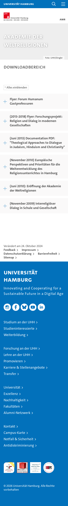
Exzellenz (11, 393)
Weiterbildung (14, 335)
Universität (12, 387)
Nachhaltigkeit (15, 400)
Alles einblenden (17, 87)
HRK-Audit (33, 466)
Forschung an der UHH (20, 348)
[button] (53, 4)
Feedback (9, 250)
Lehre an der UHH (17, 354)
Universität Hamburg (19, 4)
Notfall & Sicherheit (18, 439)
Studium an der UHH (19, 322)
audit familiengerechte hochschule (9, 467)
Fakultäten (12, 406)
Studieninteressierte (19, 328)
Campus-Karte (14, 432)
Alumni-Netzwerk (17, 412)
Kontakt (9, 426)
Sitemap (9, 257)
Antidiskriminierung (19, 445)
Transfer (10, 374)
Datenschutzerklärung (18, 254)
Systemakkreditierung (48, 464)
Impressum (29, 250)
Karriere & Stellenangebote (24, 367)
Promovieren (13, 361)
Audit (20, 464)
